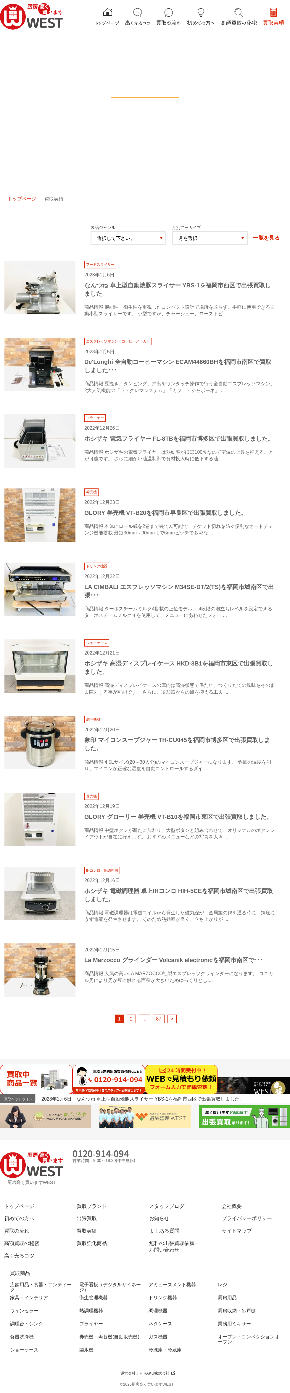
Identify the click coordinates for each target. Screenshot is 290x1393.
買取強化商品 (92, 1243)
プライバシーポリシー (247, 1218)
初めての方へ (19, 1218)
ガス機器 (158, 1336)
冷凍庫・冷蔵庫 (165, 1349)
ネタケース (160, 1323)
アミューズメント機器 (172, 1284)
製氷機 (86, 1349)
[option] (165, 1098)
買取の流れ (16, 1231)
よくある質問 (164, 1231)
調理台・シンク (26, 1323)
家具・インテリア (29, 1297)
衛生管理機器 (93, 1297)
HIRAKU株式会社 (155, 1373)
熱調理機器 (91, 1310)
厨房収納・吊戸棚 (237, 1310)
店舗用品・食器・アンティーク (41, 1287)
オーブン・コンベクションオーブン (248, 1339)
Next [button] (284, 1098)
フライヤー (91, 1323)
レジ (222, 1284)
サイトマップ (237, 1231)
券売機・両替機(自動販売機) (109, 1336)
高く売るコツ (19, 1256)
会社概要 (232, 1206)
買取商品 (20, 1273)
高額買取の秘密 (21, 1243)
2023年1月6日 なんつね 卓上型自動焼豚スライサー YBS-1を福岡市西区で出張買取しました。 (142, 1098)
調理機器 (158, 1310)
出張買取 (87, 1218)
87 (158, 1018)
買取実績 (87, 1231)
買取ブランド (92, 1206)
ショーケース (24, 1349)
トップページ (22, 198)
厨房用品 (227, 1297)
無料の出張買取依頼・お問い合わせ (174, 1246)
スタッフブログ (166, 1206)
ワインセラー (24, 1310)
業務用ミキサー (234, 1323)
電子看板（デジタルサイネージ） (110, 1287)
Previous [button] (277, 1098)
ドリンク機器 (163, 1297)
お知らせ (159, 1218)
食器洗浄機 (22, 1336)
